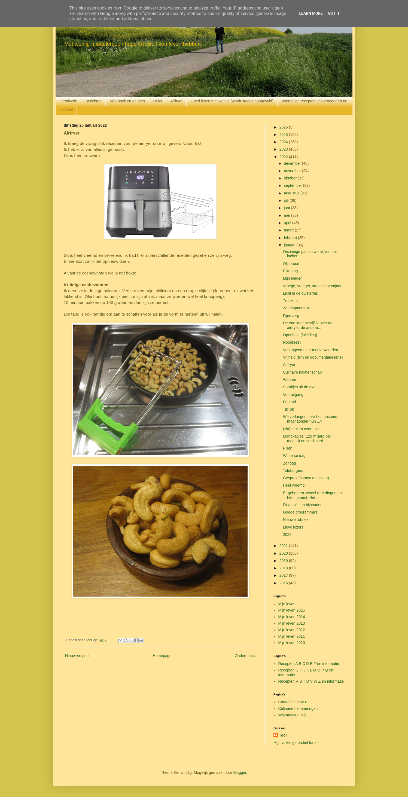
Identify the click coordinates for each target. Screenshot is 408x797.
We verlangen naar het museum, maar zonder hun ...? (310, 418)
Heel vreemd (294, 485)
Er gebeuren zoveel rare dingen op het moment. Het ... (312, 495)
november (293, 171)
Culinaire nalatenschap (302, 372)
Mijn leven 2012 (291, 630)
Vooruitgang (293, 394)
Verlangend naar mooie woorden (310, 350)
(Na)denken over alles (301, 429)
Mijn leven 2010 (291, 642)
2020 (284, 553)
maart (289, 230)
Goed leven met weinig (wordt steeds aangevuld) (232, 101)
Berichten (93, 101)
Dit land (289, 402)
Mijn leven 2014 (291, 617)
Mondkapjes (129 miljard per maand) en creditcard (307, 438)
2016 (284, 583)
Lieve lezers (293, 527)
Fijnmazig (291, 315)
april (288, 223)
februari (291, 238)
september (293, 185)
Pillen (287, 448)
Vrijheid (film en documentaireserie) (313, 357)
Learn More (310, 13)
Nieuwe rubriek (295, 519)
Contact (66, 110)
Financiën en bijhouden (302, 505)
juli (287, 200)
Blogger (239, 772)
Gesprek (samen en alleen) (306, 478)
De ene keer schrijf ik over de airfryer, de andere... (307, 325)
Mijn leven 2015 (291, 610)
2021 (284, 545)
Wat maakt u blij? (292, 715)
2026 (284, 127)
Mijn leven (287, 604)
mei (287, 215)
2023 (284, 149)
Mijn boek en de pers (127, 101)
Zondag (289, 463)
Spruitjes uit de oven (300, 387)
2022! (288, 534)
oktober (291, 178)
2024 (284, 142)
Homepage (162, 656)
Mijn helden (293, 278)
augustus (292, 193)
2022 (284, 157)
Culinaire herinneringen (298, 708)
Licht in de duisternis (300, 293)
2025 (284, 134)
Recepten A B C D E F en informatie (308, 663)
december (293, 163)
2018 (284, 568)
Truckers (290, 300)
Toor (283, 735)
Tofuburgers (293, 470)
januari (290, 245)
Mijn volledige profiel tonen (296, 742)
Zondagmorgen (296, 308)
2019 (284, 560)
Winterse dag (294, 455)
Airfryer (176, 101)
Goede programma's (300, 512)
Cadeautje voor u (292, 702)
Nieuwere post (77, 656)
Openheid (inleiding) (300, 335)
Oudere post (245, 656)
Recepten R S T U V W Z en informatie (311, 681)
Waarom (290, 379)
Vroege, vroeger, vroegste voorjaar (312, 286)
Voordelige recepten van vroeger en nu (314, 101)
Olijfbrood (291, 263)
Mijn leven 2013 (291, 623)
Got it (334, 13)
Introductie (68, 101)
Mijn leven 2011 (291, 636)
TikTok (288, 409)
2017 (284, 575)
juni (287, 208)
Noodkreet (292, 342)
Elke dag (290, 271)
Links (157, 101)
